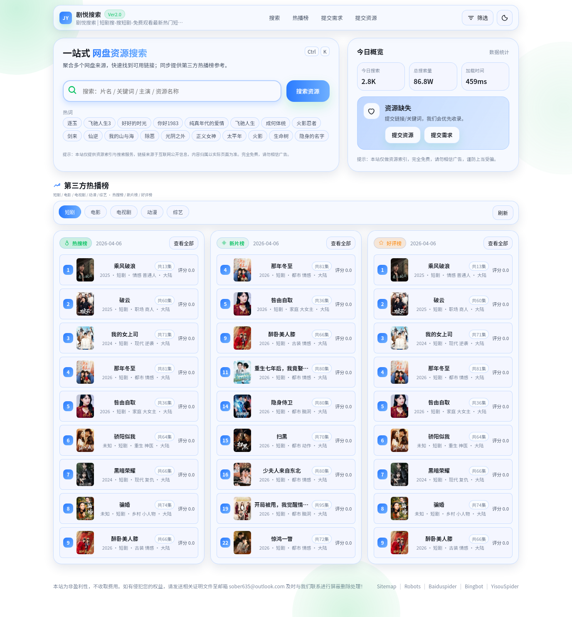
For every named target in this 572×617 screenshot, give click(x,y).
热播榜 (300, 18)
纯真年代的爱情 (206, 122)
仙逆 (93, 135)
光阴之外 (175, 135)
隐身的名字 (311, 135)
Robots (412, 586)
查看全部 (184, 243)
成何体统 (276, 122)
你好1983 (168, 122)
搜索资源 (308, 91)
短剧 (70, 211)
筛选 (477, 18)
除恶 (150, 135)
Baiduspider (443, 586)
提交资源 (366, 18)
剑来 (72, 135)
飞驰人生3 (99, 122)
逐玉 (72, 122)
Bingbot (474, 586)
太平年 (234, 135)
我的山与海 (121, 135)
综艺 (178, 211)
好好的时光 (134, 122)
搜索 (274, 18)
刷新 (503, 212)
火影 (258, 135)
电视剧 (123, 211)
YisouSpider (505, 586)
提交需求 (332, 18)
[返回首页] (121, 18)
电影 (96, 211)
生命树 (281, 135)
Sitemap (387, 586)
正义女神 (206, 135)
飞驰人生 (245, 122)
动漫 (152, 211)
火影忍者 (306, 122)
